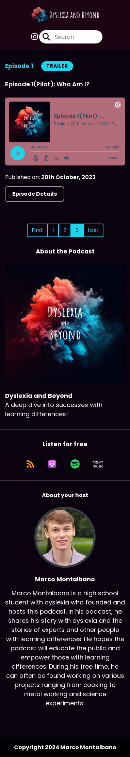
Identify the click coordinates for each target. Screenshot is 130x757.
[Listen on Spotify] (75, 464)
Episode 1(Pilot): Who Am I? (47, 84)
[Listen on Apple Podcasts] (52, 464)
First (37, 230)
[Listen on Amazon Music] (98, 464)
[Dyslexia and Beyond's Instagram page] (34, 37)
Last (93, 230)
